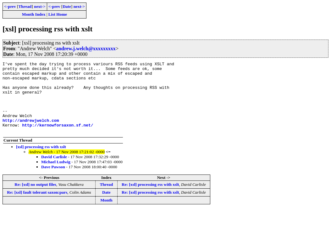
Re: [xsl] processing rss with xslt (150, 198)
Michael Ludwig (55, 176)
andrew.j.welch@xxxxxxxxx (86, 48)
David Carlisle (54, 171)
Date (67, 6)
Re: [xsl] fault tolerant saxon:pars (37, 206)
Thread (24, 6)
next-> (39, 6)
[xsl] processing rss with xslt (41, 161)
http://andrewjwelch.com (31, 132)
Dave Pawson (53, 181)
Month (106, 214)
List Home (57, 14)
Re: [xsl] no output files (35, 198)
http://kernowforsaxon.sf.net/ (57, 138)
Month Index (33, 14)
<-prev (10, 6)
